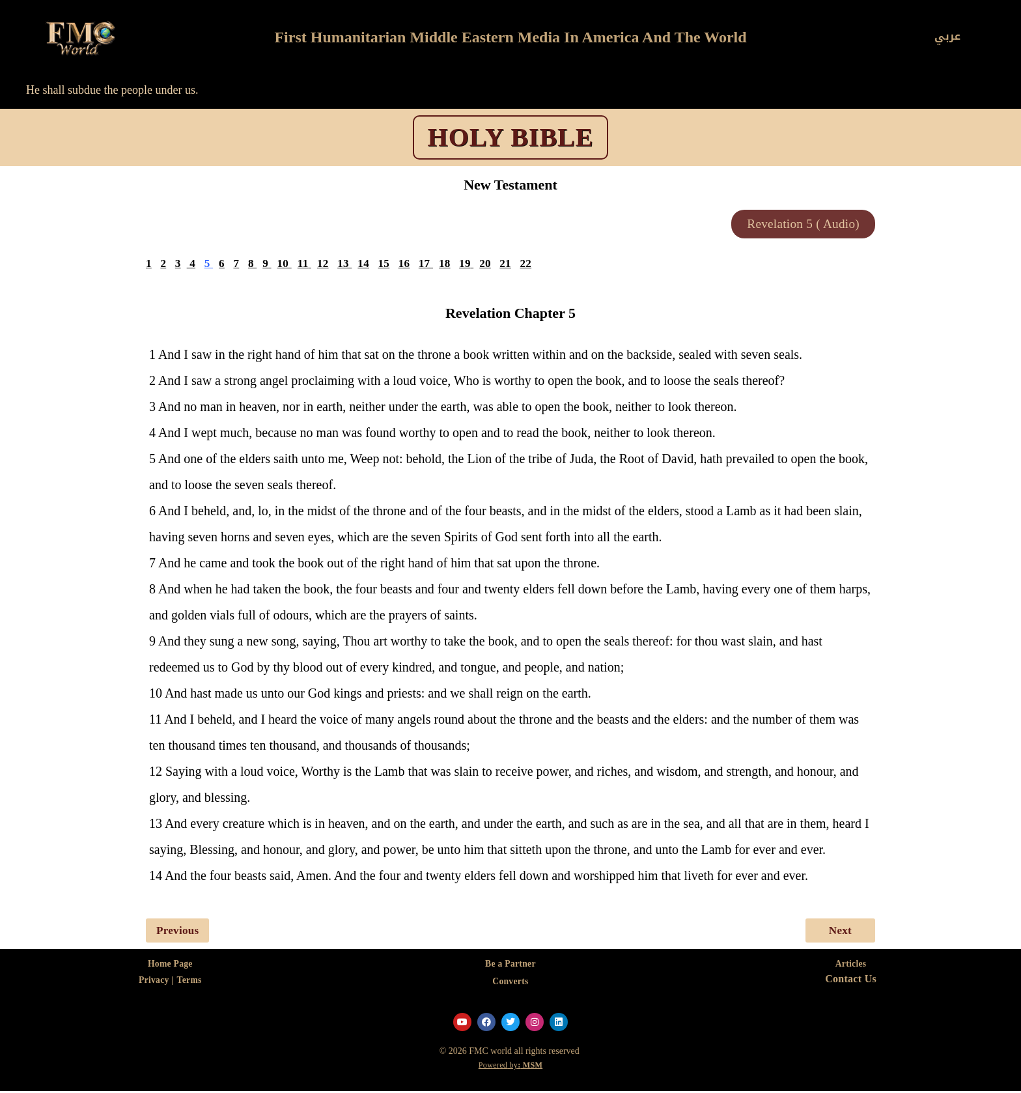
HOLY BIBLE (511, 137)
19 (467, 264)
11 (303, 264)
